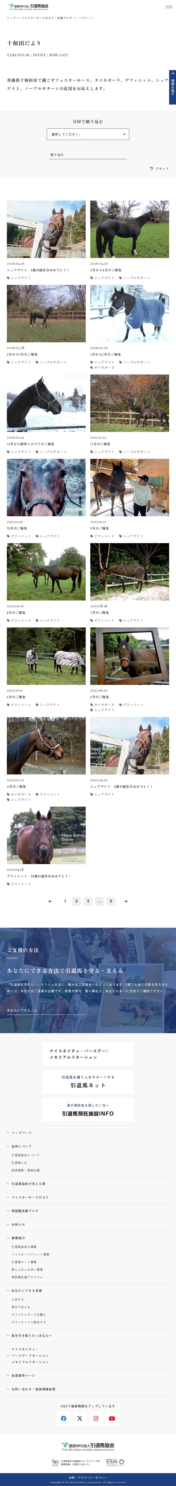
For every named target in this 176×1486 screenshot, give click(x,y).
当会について (21, 1146)
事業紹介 (18, 1238)
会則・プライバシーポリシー (88, 1477)
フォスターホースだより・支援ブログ (47, 18)
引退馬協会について (25, 1155)
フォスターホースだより (30, 1197)
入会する (17, 1300)
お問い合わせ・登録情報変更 (33, 1389)
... (99, 901)
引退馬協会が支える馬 (28, 1183)
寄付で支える (20, 1307)
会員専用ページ (23, 1375)
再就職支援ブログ (25, 1210)
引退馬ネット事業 (24, 1262)
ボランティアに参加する (28, 1322)
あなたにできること (22, 1010)
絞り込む (57, 154)
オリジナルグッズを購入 (28, 1315)
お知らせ (18, 1224)
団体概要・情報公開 (25, 1170)
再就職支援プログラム (27, 1277)
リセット (162, 168)
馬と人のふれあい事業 (27, 1270)
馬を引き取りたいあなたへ (31, 1335)
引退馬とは (19, 1163)
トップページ (21, 1132)
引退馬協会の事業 (24, 1247)
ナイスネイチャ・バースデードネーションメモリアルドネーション (30, 1355)
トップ (11, 18)
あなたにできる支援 (26, 1290)
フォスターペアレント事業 (30, 1254)
